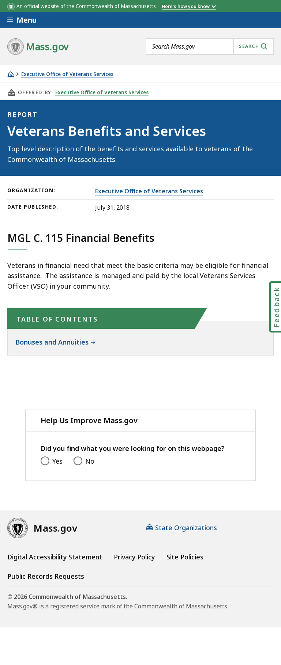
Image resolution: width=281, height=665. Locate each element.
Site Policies (184, 556)
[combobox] (210, 46)
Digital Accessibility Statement (54, 556)
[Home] (10, 74)
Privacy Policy (134, 556)
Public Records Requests (45, 576)
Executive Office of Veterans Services (67, 74)
